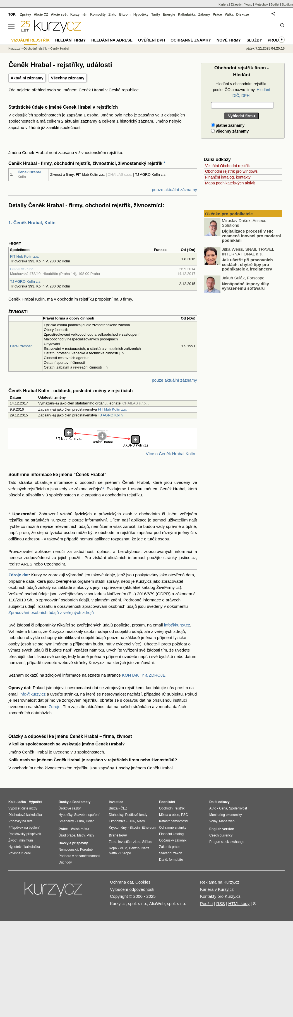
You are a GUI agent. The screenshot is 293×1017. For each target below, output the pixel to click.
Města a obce (169, 815)
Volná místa (80, 829)
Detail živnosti (21, 346)
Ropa (113, 848)
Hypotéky (140, 14)
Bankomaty (81, 802)
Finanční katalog (171, 834)
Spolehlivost (238, 808)
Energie (169, 14)
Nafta (145, 848)
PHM (123, 848)
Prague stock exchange (226, 842)
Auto (212, 808)
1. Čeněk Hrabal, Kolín (32, 222)
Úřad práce (67, 835)
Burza (113, 808)
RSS (220, 903)
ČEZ (124, 808)
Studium (287, 4)
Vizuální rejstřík (30, 40)
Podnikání (167, 802)
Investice (116, 802)
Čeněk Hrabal (29, 172)
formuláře (176, 860)
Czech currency (220, 835)
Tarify (155, 14)
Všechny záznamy (67, 78)
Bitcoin (125, 14)
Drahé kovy (118, 835)
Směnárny (66, 821)
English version (221, 829)
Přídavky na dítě (20, 821)
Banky (64, 802)
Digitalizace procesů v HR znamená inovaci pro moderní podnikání (251, 236)
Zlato (113, 14)
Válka (229, 14)
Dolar (90, 821)
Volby (213, 821)
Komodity (97, 14)
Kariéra (223, 4)
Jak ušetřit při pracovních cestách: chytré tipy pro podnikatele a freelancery (247, 264)
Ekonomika (117, 821)
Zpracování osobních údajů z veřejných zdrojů (51, 612)
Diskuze (242, 14)
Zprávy (25, 14)
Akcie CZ (41, 14)
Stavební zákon (170, 853)
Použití (206, 903)
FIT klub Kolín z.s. (24, 256)
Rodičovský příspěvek (24, 834)
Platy (90, 835)
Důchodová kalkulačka (25, 815)
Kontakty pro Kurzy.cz (220, 896)
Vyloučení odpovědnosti (132, 889)
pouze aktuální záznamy (174, 189)
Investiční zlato (129, 842)
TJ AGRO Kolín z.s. (26, 281)
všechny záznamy (230, 131)
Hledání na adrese (112, 40)
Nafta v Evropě (120, 853)
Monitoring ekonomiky (225, 815)
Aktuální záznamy (27, 78)
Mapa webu (227, 821)
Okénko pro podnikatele (229, 213)
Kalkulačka (187, 14)
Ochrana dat (121, 882)
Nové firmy (229, 40)
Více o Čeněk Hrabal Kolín (170, 453)
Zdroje (55, 706)
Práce (217, 14)
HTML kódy (238, 903)
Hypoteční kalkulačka (24, 847)
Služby (254, 40)
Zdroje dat (18, 574)
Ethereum (148, 828)
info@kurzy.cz (177, 625)
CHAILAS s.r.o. (22, 269)
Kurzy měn (78, 14)
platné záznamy (227, 125)
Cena (223, 808)
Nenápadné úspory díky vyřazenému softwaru (245, 286)
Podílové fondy (136, 815)
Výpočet (35, 802)
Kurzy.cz (14, 48)
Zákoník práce (169, 847)
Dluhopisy (116, 815)
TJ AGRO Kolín (110, 415)
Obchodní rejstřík (35, 48)
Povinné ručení (19, 853)
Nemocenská (68, 850)
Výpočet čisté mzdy (22, 808)
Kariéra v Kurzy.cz (217, 889)
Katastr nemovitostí (173, 821)
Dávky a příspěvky (73, 843)
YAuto (248, 4)
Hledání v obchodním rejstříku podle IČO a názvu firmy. (241, 90)
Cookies (142, 882)
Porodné (86, 850)
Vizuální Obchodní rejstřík (227, 166)
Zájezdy (236, 4)
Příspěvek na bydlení (24, 828)
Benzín (134, 848)
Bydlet (275, 4)
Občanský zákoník (172, 840)
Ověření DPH (151, 40)
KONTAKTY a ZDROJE (143, 675)
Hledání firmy (70, 40)
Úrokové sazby (70, 808)
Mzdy (81, 835)
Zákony (204, 14)
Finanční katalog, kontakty (228, 177)
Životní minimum (20, 840)
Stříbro (147, 842)
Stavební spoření (87, 815)
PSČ (184, 815)
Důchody (65, 862)
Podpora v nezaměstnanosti (79, 856)
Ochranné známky (190, 40)
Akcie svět (59, 14)
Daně (163, 860)
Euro (80, 821)
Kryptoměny (118, 828)
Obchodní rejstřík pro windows (231, 171)
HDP (131, 821)
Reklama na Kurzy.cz (219, 882)
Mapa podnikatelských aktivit (230, 183)
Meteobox (261, 4)
